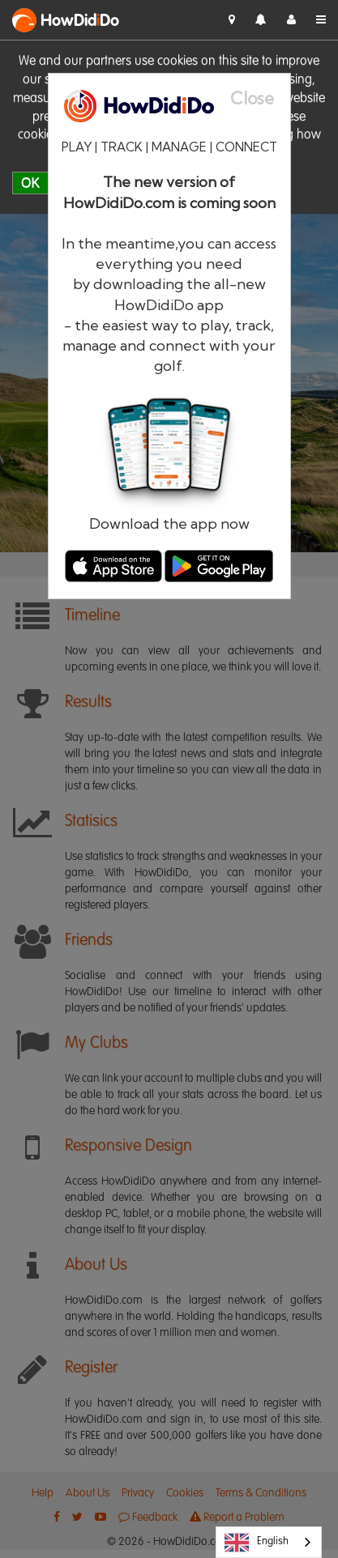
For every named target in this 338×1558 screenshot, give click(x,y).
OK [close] (30, 182)
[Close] (260, 98)
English (257, 1542)
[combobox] (269, 1542)
